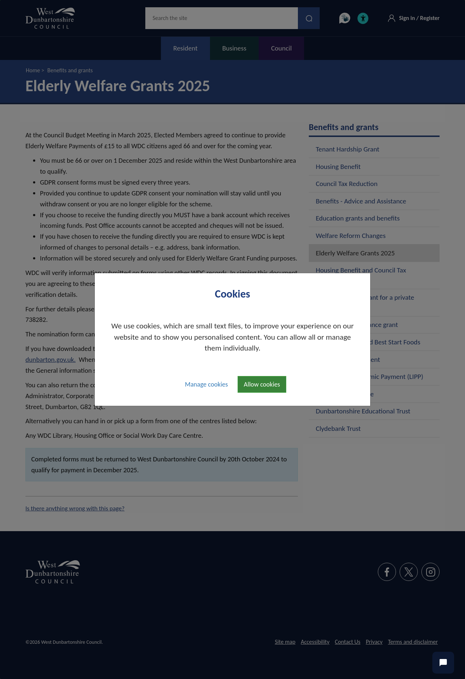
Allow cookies (262, 384)
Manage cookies (206, 384)
